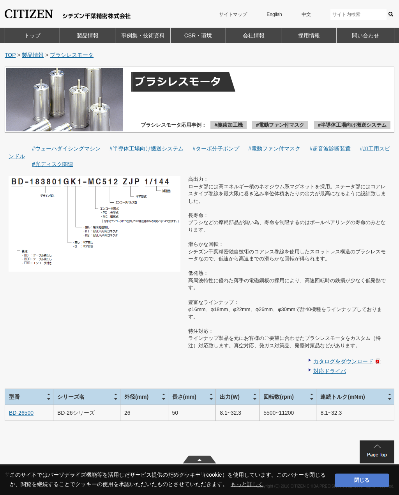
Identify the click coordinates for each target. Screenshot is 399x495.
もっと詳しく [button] (247, 484)
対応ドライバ (329, 371)
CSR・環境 (198, 35)
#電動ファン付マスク (280, 125)
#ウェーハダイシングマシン (66, 148)
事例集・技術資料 (143, 35)
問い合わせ (365, 35)
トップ (32, 35)
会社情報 (254, 35)
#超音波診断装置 (330, 148)
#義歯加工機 (228, 125)
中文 (306, 14)
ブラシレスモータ (72, 55)
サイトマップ (233, 14)
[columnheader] (29, 397)
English (274, 14)
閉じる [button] (361, 480)
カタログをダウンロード (343, 361)
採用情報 (309, 35)
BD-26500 (21, 413)
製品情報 (88, 35)
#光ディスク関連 (52, 164)
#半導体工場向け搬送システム (352, 125)
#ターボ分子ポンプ (215, 148)
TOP (10, 55)
